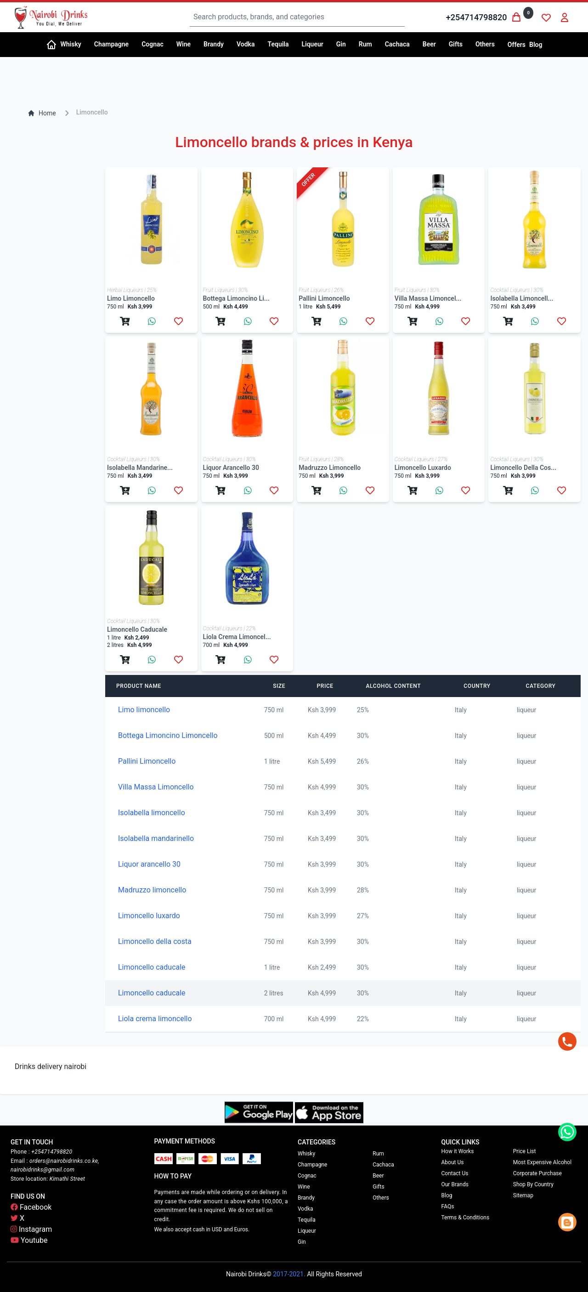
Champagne (312, 1164)
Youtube (29, 1240)
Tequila (307, 1220)
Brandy (306, 1198)
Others (381, 1198)
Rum (378, 1153)
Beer (378, 1175)
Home (42, 113)
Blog (535, 44)
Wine (304, 1186)
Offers (517, 44)
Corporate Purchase (537, 1173)
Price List (524, 1151)
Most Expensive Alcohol (542, 1162)
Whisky (306, 1153)
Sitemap (523, 1195)
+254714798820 (476, 17)
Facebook (31, 1207)
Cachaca (383, 1164)
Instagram (31, 1229)
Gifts (378, 1186)
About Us (452, 1162)
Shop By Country (533, 1184)
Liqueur (307, 1231)
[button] (73, 44)
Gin (302, 1242)
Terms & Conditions (465, 1217)
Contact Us (455, 1173)
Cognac (307, 1175)
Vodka (305, 1209)
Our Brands (455, 1184)
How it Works (457, 1151)
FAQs (447, 1206)
